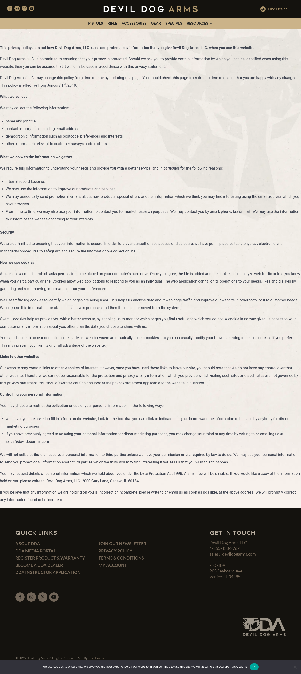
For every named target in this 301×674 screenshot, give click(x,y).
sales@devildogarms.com (233, 554)
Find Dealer (273, 9)
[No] (295, 667)
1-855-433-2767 (225, 548)
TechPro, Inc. (97, 658)
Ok (254, 667)
